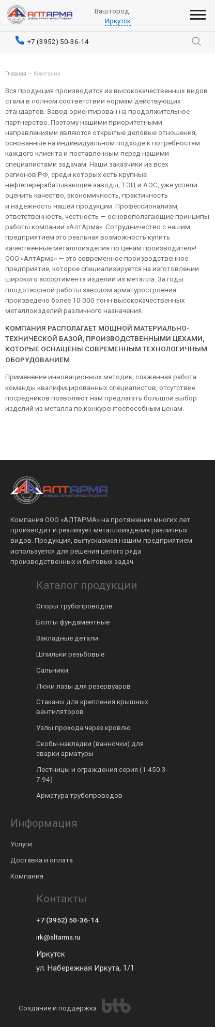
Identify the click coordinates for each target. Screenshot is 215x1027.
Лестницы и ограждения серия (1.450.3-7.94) (102, 774)
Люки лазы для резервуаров (83, 686)
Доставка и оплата (41, 860)
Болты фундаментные (73, 622)
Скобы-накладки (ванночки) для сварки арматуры (90, 748)
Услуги (21, 844)
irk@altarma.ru (58, 937)
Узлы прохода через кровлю (83, 727)
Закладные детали (67, 638)
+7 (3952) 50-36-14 (67, 920)
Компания (26, 876)
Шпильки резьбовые (70, 654)
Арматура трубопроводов (79, 795)
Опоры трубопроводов (74, 606)
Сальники (52, 670)
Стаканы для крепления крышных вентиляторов (92, 706)
